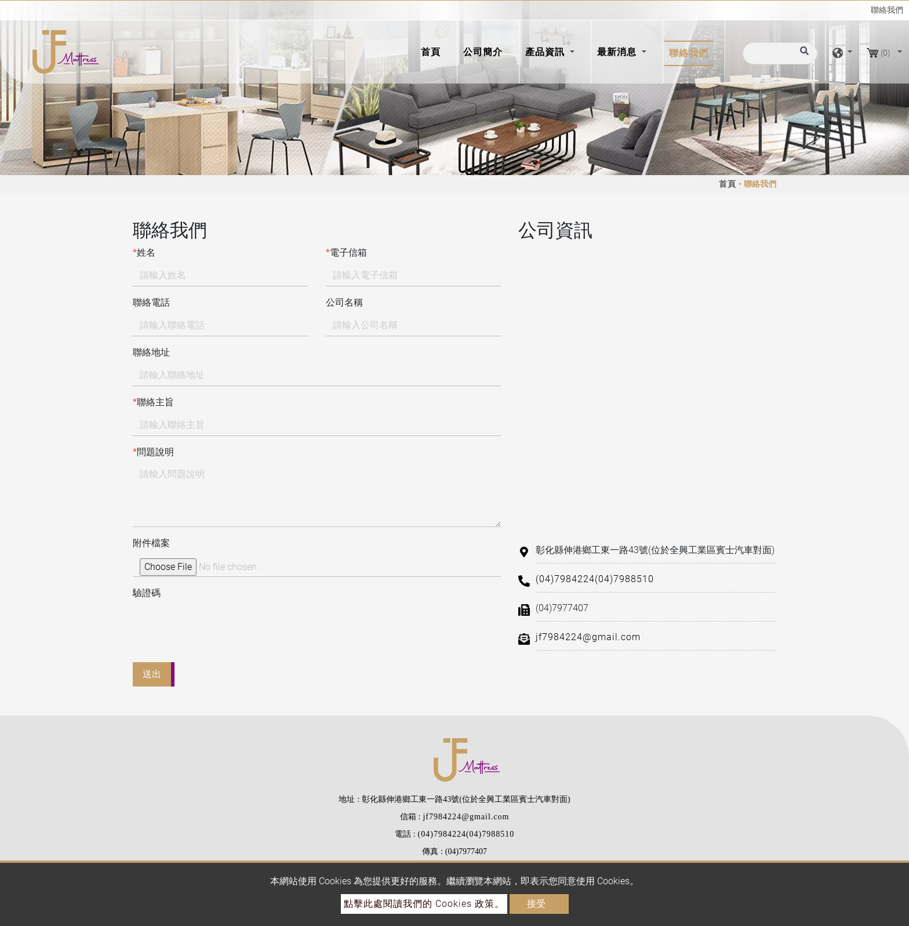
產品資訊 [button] (546, 51)
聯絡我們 (688, 53)
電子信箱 (346, 253)
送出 (152, 674)
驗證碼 (147, 592)
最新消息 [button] (618, 51)
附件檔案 (151, 543)
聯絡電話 (151, 302)
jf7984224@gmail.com (588, 636)
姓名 (144, 253)
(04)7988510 (624, 578)
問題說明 (153, 452)
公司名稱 (344, 302)
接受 (536, 903)
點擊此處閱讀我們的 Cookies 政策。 (424, 903)
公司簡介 (483, 51)
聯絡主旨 (153, 402)
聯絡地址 (151, 352)
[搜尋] (780, 53)
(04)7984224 (565, 578)
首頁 (433, 51)
